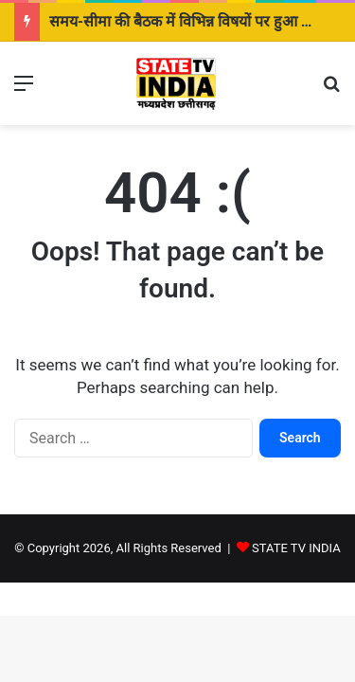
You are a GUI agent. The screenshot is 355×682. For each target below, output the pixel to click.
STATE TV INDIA (296, 548)
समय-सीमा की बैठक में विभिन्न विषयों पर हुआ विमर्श (191, 21)
